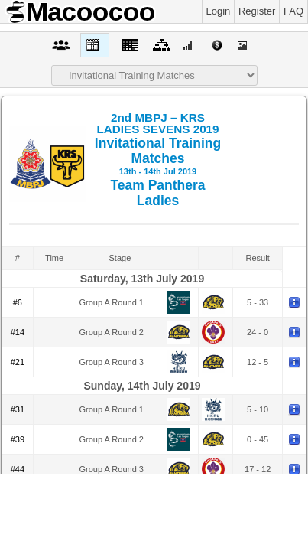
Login (218, 11)
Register (256, 11)
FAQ (293, 11)
